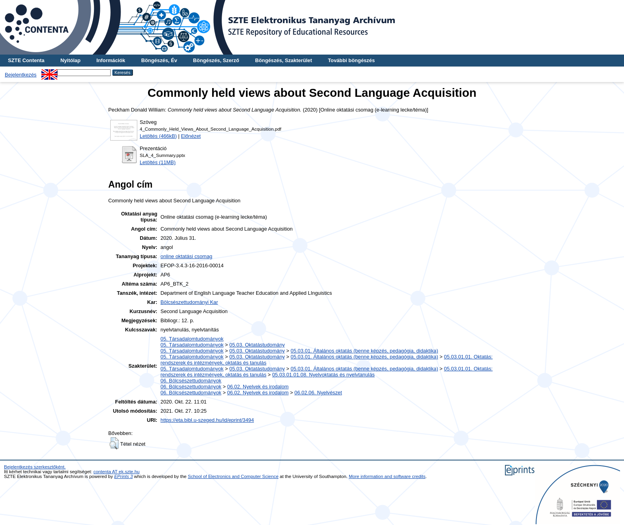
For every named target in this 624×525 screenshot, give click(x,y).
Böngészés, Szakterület (283, 60)
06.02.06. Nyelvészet (318, 393)
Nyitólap (70, 60)
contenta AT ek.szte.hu (117, 471)
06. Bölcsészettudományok (190, 381)
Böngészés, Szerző (216, 60)
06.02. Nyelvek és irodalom (258, 387)
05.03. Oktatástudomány (257, 345)
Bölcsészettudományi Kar (189, 302)
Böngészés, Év (159, 60)
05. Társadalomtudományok (191, 339)
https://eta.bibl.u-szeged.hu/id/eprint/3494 (207, 420)
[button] (114, 443)
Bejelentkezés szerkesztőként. (35, 466)
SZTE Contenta (26, 60)
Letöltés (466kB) (158, 136)
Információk (110, 60)
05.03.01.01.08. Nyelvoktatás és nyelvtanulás (323, 375)
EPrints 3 (123, 476)
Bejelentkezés (21, 75)
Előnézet (191, 136)
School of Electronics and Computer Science (233, 476)
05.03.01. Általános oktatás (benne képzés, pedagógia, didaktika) (364, 351)
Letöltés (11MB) (158, 162)
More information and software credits (387, 476)
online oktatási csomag (186, 256)
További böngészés (351, 60)
